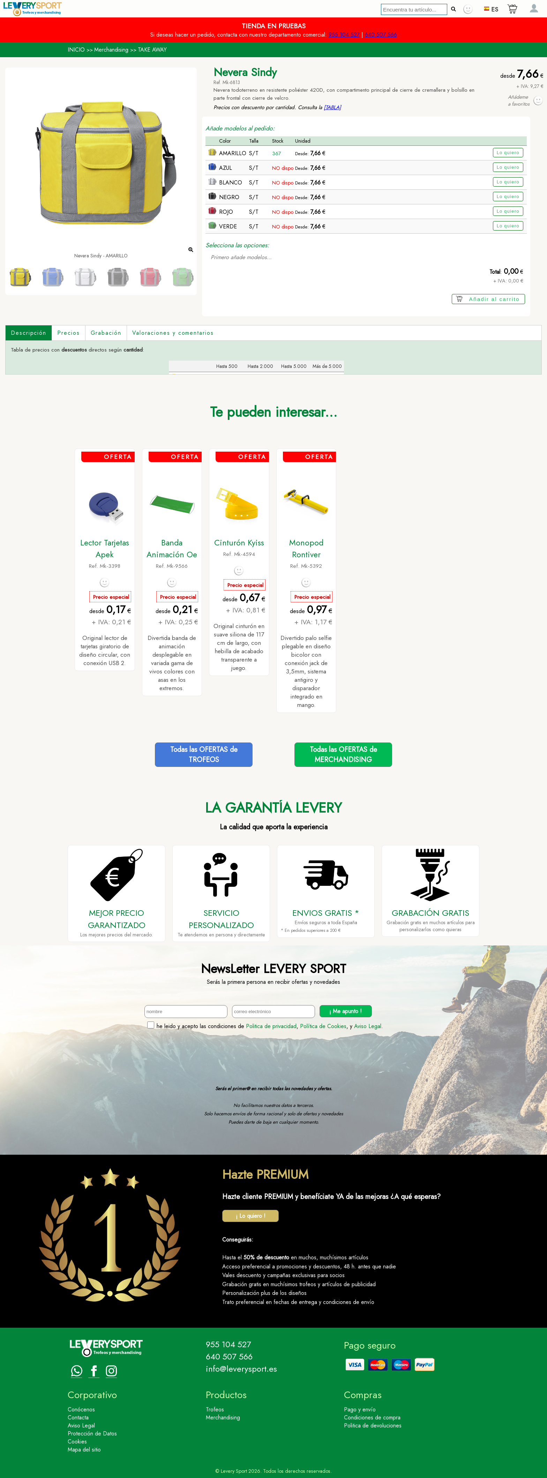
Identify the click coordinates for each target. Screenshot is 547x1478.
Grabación (106, 333)
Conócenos (81, 1409)
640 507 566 (381, 35)
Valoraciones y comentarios (173, 333)
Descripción (28, 333)
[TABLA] (332, 107)
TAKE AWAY (152, 50)
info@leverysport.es (241, 1369)
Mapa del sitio (84, 1450)
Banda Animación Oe (172, 548)
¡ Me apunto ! (345, 1011)
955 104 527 (344, 35)
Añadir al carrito (494, 299)
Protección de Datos (92, 1434)
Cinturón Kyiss (239, 543)
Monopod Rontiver (306, 548)
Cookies (77, 1442)
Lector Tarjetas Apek (104, 548)
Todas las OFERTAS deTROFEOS (204, 755)
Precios (68, 333)
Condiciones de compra (372, 1417)
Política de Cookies (323, 1026)
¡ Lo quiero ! (250, 1216)
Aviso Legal (367, 1026)
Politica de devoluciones (373, 1426)
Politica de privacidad (271, 1026)
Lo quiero (508, 152)
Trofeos (215, 1409)
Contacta (78, 1417)
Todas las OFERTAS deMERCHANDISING (343, 755)
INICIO (76, 50)
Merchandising (111, 50)
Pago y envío (360, 1409)
